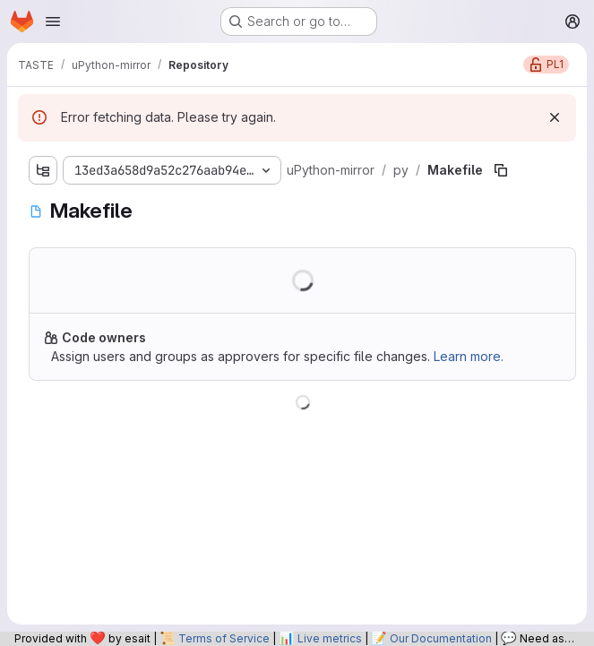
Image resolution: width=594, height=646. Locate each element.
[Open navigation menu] (53, 21)
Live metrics (329, 638)
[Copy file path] (500, 170)
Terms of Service (224, 638)
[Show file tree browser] (43, 170)
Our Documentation (441, 638)
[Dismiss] (554, 117)
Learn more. (469, 356)
